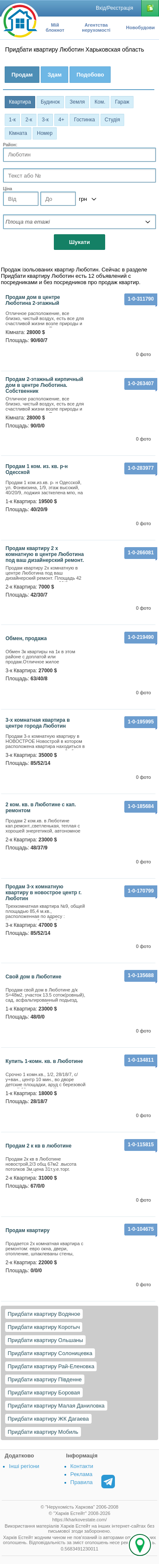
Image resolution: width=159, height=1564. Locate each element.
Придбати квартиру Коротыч (44, 1327)
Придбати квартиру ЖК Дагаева (48, 1419)
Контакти (81, 1466)
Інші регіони (24, 1466)
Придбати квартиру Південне (45, 1379)
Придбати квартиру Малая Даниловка (56, 1405)
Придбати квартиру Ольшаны (45, 1340)
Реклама (81, 1474)
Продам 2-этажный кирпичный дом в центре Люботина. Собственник (44, 385)
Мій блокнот (55, 27)
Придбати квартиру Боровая (44, 1392)
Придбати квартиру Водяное (44, 1314)
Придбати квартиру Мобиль (43, 1432)
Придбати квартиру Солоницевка (50, 1353)
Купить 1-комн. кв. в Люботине (44, 1061)
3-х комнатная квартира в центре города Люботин (38, 723)
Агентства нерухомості (96, 27)
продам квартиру (28, 1230)
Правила (81, 1482)
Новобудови (140, 27)
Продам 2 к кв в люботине (39, 1146)
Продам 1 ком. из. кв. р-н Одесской (37, 469)
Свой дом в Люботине (33, 977)
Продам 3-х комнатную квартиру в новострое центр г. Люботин (43, 892)
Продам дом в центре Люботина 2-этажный (33, 300)
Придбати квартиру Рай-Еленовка (51, 1366)
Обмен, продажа (26, 638)
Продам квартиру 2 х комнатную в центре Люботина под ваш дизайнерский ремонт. (45, 554)
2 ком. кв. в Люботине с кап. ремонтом (41, 807)
